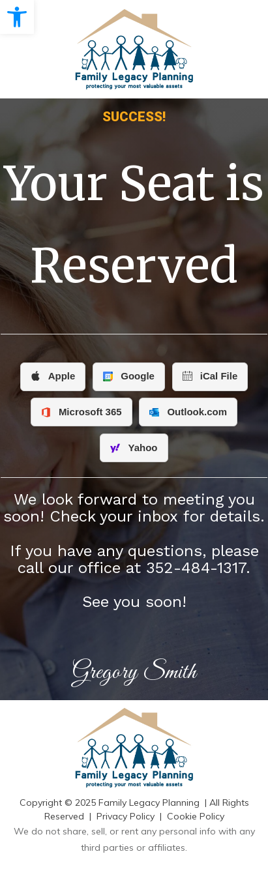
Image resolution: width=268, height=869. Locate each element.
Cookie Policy (195, 816)
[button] (17, 17)
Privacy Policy (126, 816)
